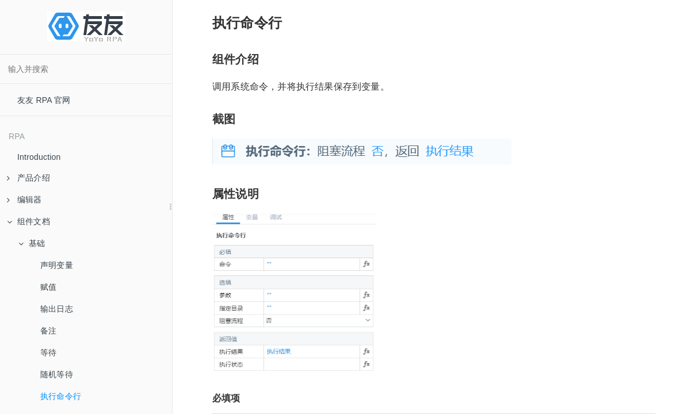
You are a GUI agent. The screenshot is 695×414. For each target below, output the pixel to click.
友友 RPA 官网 (44, 100)
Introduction (39, 157)
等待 (48, 352)
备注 (48, 330)
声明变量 (56, 265)
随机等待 (56, 374)
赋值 (48, 287)
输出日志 (56, 308)
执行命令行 (60, 396)
